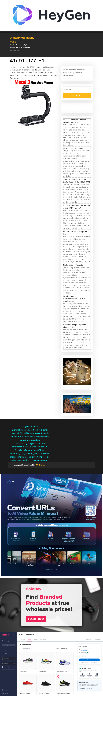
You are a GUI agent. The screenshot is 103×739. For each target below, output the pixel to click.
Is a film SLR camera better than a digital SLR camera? (76, 206)
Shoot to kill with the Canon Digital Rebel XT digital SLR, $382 (76, 180)
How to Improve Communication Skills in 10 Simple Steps (74, 298)
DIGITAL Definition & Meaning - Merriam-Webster (76, 121)
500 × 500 (41, 67)
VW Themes (40, 465)
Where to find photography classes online (74, 325)
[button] (51, 55)
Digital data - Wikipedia (73, 148)
